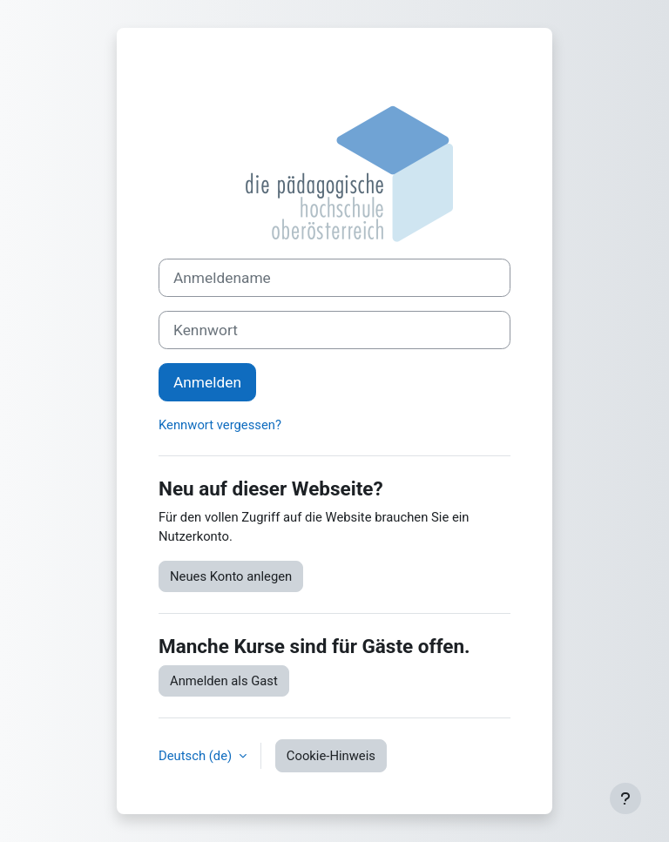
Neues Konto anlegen (231, 576)
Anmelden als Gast (224, 681)
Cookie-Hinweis (331, 756)
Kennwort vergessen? (220, 425)
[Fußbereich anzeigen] (625, 798)
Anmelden (207, 382)
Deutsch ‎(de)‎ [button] (197, 756)
